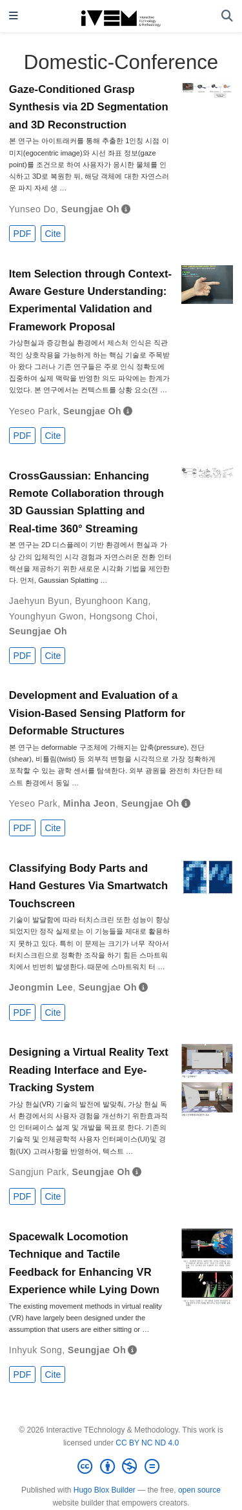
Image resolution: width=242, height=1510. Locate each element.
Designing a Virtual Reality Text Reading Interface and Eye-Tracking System (88, 1070)
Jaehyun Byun (39, 601)
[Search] (227, 16)
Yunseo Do (32, 209)
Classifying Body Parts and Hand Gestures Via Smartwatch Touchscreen (88, 886)
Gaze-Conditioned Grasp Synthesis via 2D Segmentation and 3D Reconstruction (88, 107)
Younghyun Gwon (46, 616)
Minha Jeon (89, 803)
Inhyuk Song (35, 1350)
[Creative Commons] (120, 1466)
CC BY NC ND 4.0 (147, 1442)
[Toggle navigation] (13, 16)
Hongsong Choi (122, 616)
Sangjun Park (37, 1172)
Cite (53, 233)
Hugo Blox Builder (105, 1490)
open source (199, 1490)
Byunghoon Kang (111, 601)
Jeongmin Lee (41, 987)
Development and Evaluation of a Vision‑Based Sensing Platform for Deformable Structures (97, 713)
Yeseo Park (33, 411)
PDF (22, 233)
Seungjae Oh (90, 209)
